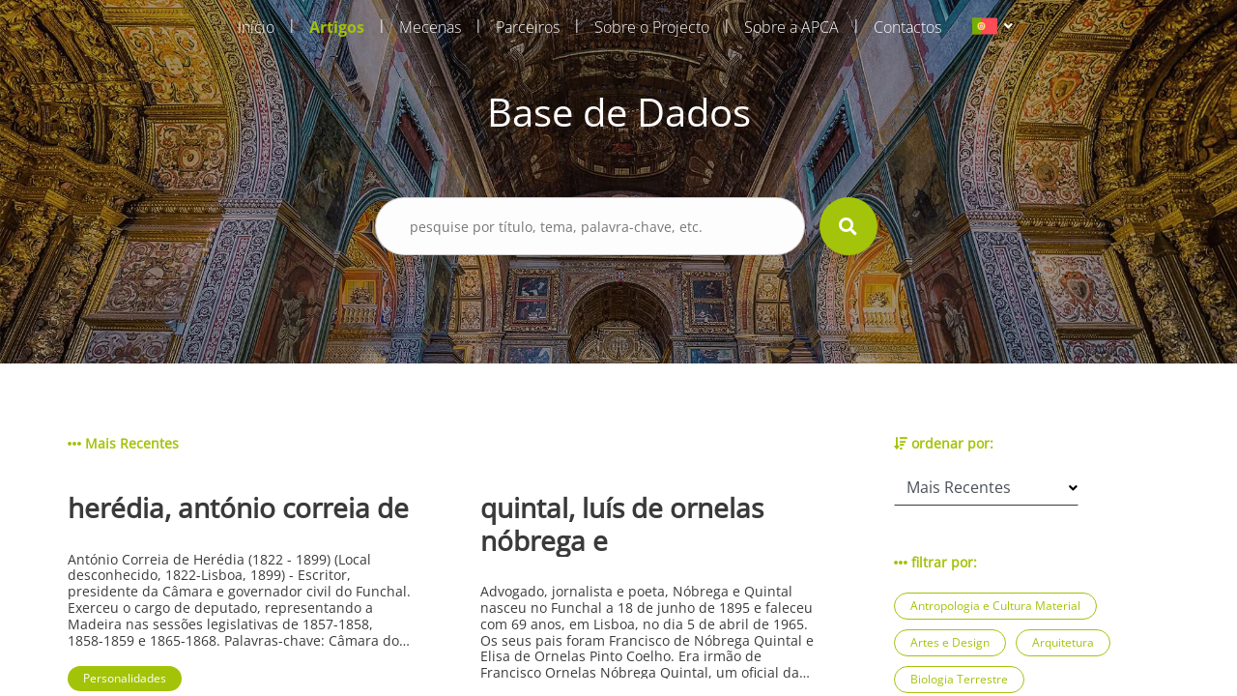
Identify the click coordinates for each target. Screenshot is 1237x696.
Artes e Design (950, 642)
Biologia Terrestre (959, 679)
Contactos (907, 27)
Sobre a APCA (791, 27)
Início (256, 27)
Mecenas (430, 27)
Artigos (336, 27)
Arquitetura (1063, 642)
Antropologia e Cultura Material (995, 605)
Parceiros (528, 27)
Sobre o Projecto (651, 27)
